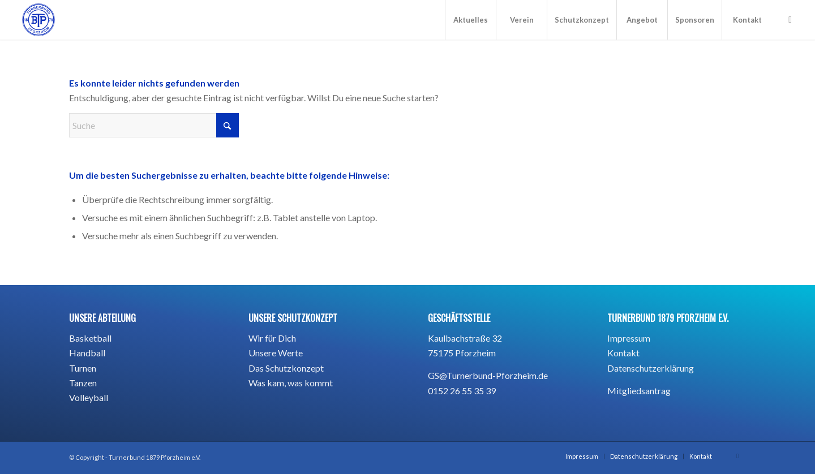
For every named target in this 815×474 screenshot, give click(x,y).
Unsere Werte (275, 352)
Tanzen (83, 382)
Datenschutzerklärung (650, 368)
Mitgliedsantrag (639, 390)
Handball (87, 352)
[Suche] (154, 125)
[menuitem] (470, 20)
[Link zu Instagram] (790, 19)
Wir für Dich (272, 338)
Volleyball (88, 397)
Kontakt (623, 352)
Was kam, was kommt (290, 382)
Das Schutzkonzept (286, 368)
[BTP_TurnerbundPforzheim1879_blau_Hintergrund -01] (38, 20)
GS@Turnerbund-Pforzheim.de (488, 375)
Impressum (628, 338)
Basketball (90, 338)
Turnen (82, 368)
